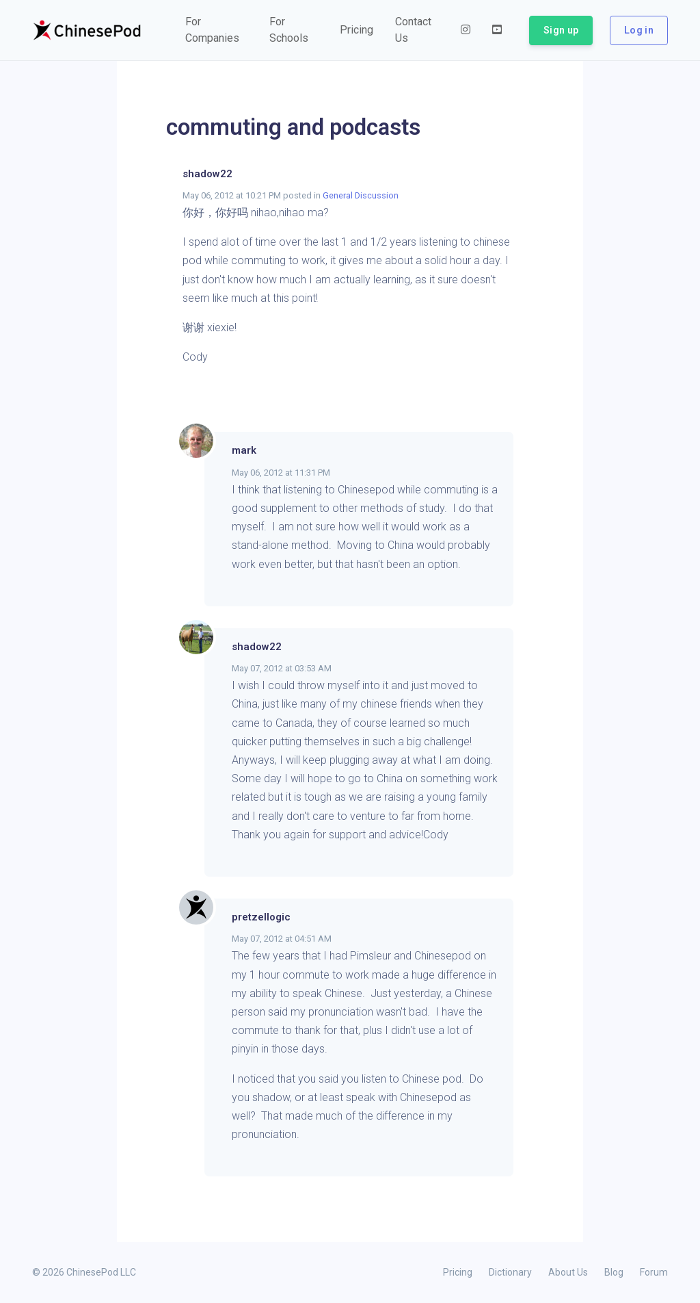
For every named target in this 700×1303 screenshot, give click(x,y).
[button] (216, 30)
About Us (568, 1272)
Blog (613, 1272)
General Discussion (361, 195)
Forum (654, 1272)
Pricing (457, 1272)
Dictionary (510, 1272)
